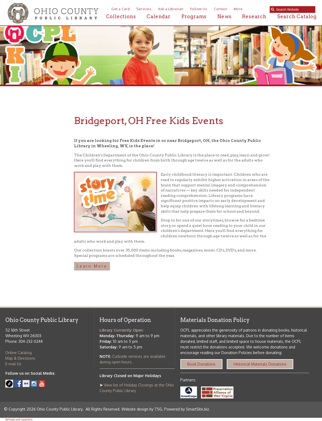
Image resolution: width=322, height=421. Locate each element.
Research (254, 16)
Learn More (92, 266)
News (224, 16)
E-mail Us (13, 364)
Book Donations (201, 364)
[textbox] (294, 9)
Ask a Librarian (171, 9)
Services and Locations (18, 419)
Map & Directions (20, 358)
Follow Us (198, 9)
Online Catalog (18, 352)
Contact (220, 9)
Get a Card (120, 9)
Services (143, 9)
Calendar (158, 16)
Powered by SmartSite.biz (186, 409)
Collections (121, 16)
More (238, 9)
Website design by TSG (142, 409)
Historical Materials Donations (260, 364)
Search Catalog (297, 16)
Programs (194, 16)
